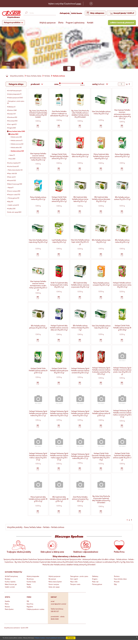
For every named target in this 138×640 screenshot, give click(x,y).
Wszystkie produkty (17, 76)
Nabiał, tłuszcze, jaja (11, 584)
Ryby (115, 584)
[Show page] (121, 84)
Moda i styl (95, 582)
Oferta (60, 22)
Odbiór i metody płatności (122, 22)
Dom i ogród (74, 579)
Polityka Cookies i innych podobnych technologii (50, 638)
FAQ (28, 601)
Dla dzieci (7, 579)
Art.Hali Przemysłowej (11, 576)
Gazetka (7, 601)
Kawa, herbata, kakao (34, 76)
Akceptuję (71, 638)
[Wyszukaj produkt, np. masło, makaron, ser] (41, 13)
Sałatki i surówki (10, 587)
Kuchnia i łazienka (10, 582)
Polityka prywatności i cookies (35, 609)
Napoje (29, 584)
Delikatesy (95, 576)
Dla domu (117, 576)
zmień (78, 3)
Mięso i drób (73, 582)
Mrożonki (116, 582)
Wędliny (29, 587)
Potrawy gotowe (97, 584)
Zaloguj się (65, 13)
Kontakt (90, 22)
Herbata (47, 76)
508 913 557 (55, 611)
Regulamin (30, 607)
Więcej (8, 63)
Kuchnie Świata (31, 582)
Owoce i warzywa (54, 584)
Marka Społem (9, 609)
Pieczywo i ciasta (75, 584)
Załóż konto (76, 13)
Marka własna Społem (55, 582)
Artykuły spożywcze (48, 22)
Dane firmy (30, 604)
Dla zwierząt (52, 579)
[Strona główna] (11, 15)
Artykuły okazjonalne (33, 576)
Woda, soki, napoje (54, 587)
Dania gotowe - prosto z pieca (79, 576)
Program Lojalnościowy (75, 22)
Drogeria (94, 579)
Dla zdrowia (30, 579)
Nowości (7, 607)
